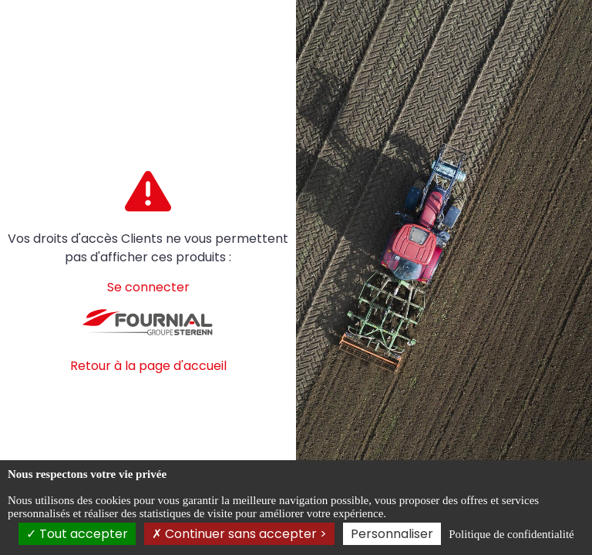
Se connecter (148, 287)
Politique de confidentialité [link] (511, 534)
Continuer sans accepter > (239, 534)
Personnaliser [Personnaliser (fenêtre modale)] (392, 534)
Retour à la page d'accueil (148, 366)
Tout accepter (77, 534)
